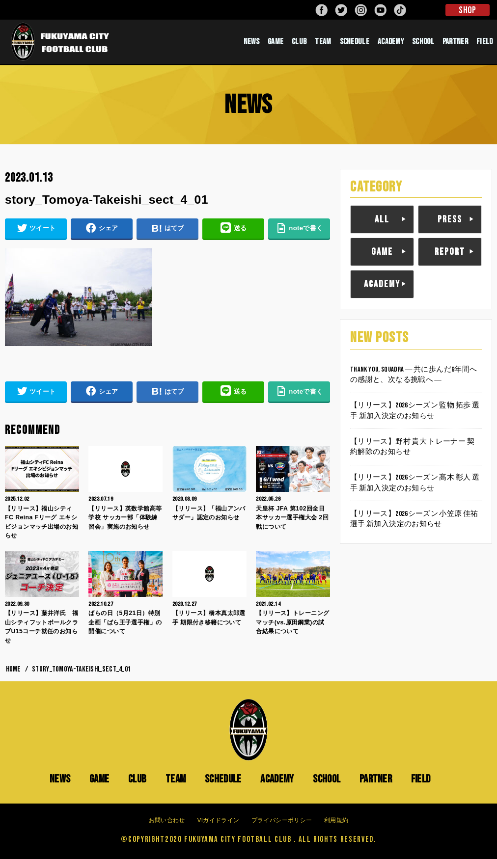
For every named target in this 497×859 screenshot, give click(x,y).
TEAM (323, 42)
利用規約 (336, 820)
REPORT (450, 252)
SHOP (467, 10)
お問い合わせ (167, 820)
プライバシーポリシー (281, 820)
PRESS (450, 219)
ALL (382, 219)
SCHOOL (423, 42)
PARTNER (455, 42)
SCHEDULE (354, 42)
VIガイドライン (218, 820)
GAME (275, 42)
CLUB (299, 42)
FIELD (484, 42)
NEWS (251, 42)
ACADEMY (391, 42)
